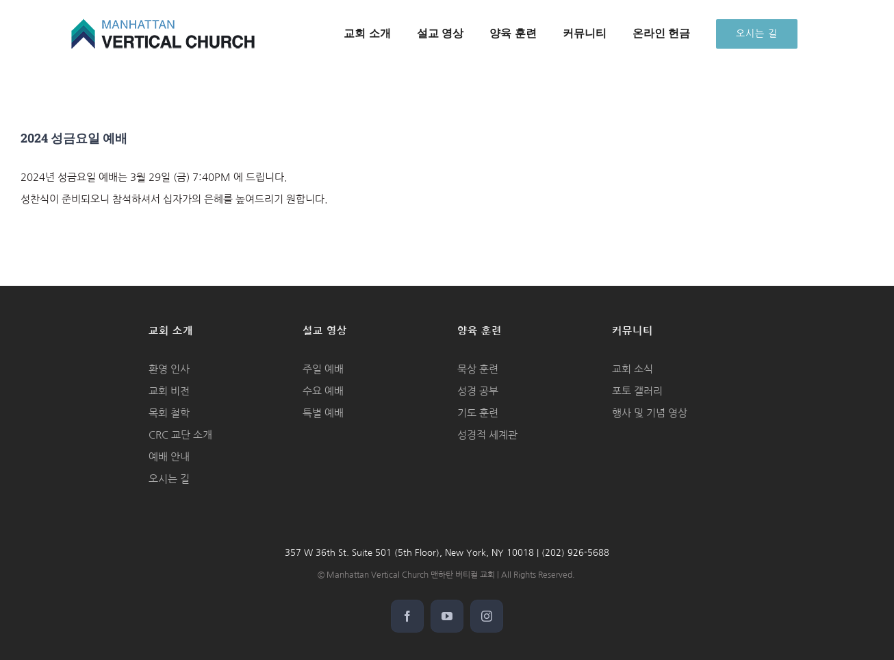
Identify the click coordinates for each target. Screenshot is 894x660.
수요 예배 (323, 391)
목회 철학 (169, 413)
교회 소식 (632, 369)
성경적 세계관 (487, 435)
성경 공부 (477, 391)
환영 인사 (169, 369)
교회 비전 (169, 391)
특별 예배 (323, 413)
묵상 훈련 (477, 369)
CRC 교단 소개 (180, 435)
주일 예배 (323, 369)
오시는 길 (169, 479)
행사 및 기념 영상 (649, 413)
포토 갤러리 (637, 391)
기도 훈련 (477, 413)
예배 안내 (169, 457)
